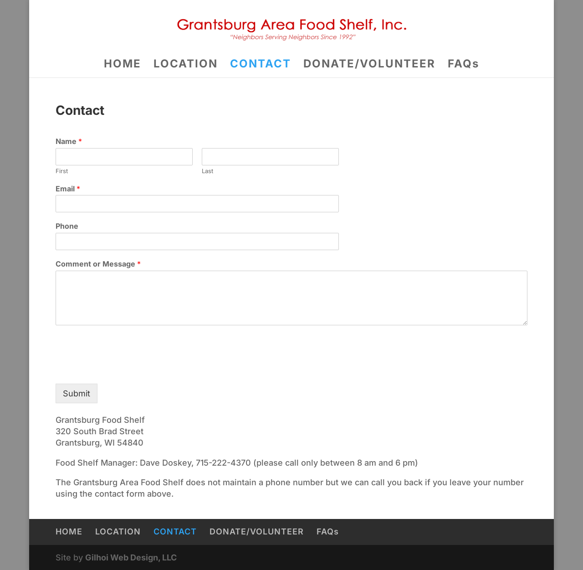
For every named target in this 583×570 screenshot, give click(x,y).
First (62, 171)
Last (207, 171)
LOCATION (185, 65)
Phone (67, 226)
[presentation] (125, 368)
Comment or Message (98, 263)
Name (69, 141)
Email (68, 188)
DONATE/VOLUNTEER (369, 65)
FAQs (463, 65)
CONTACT (260, 65)
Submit (76, 393)
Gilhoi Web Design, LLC (131, 557)
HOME (122, 65)
